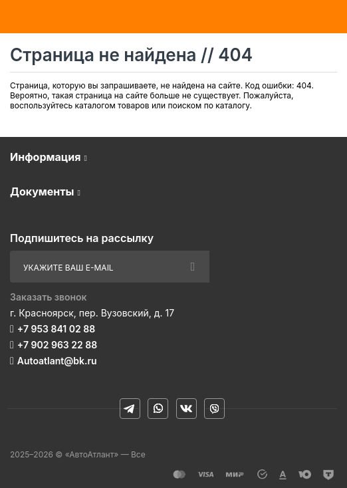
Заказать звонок (48, 297)
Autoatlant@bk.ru (57, 360)
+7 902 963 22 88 (57, 344)
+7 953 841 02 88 (56, 328)
